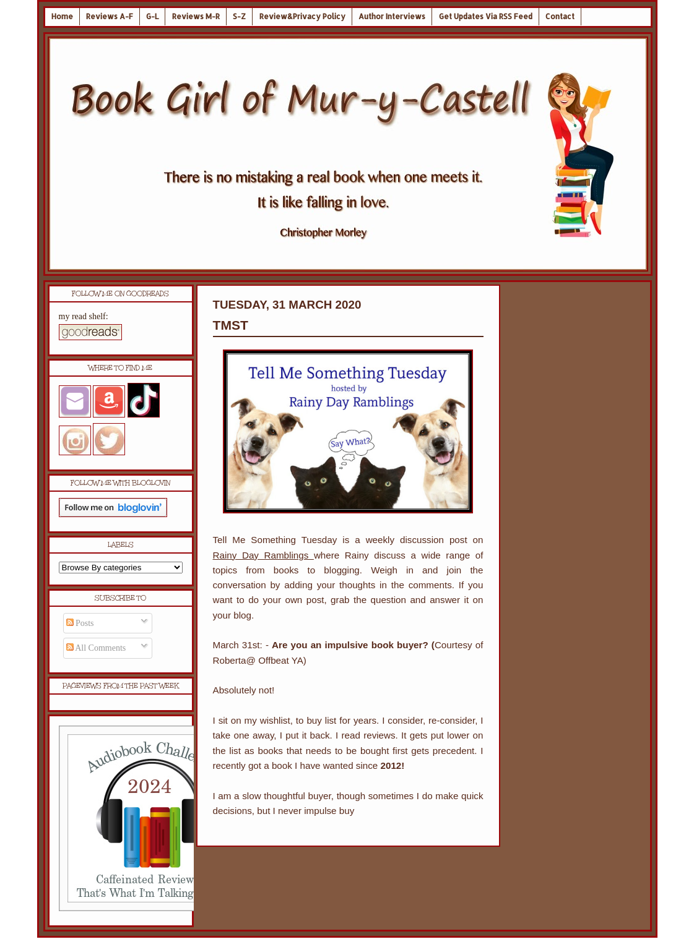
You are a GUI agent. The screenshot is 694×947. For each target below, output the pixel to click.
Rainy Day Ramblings (263, 555)
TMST (230, 325)
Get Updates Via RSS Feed (485, 16)
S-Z (239, 16)
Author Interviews (391, 16)
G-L (152, 16)
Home (62, 16)
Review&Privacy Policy (302, 16)
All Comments (96, 648)
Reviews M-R (196, 16)
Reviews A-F (109, 16)
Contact (560, 16)
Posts (80, 623)
